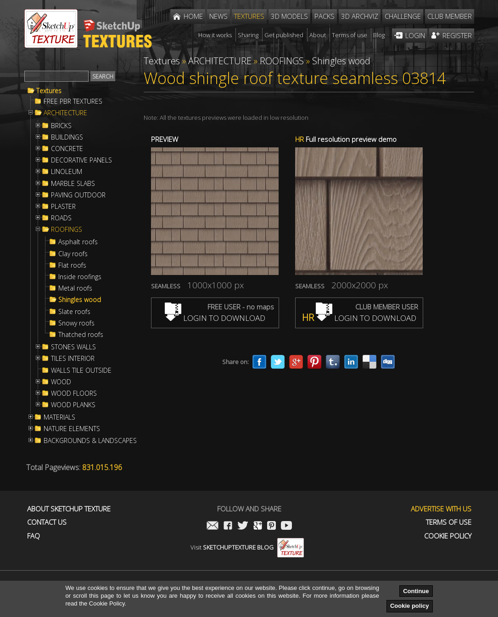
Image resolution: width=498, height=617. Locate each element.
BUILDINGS (67, 137)
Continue (416, 591)
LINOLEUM (66, 172)
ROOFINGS (66, 229)
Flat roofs (72, 265)
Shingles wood (79, 300)
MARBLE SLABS (73, 183)
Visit (247, 547)
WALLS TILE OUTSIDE (81, 370)
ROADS (61, 218)
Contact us (47, 522)
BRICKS (61, 126)
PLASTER (63, 206)
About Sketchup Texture (69, 509)
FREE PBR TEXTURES (73, 101)
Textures (49, 91)
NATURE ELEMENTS (72, 429)
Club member (449, 16)
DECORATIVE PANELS (81, 160)
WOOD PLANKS (73, 405)
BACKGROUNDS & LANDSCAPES (90, 441)
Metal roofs (75, 288)
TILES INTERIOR (73, 358)
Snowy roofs (76, 323)
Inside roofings (79, 277)
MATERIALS (59, 417)
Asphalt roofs (78, 242)
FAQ (33, 536)
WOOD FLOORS (74, 393)
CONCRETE (67, 149)
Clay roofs (73, 254)
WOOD (61, 382)
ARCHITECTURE (65, 113)
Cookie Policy (447, 536)
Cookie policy (409, 605)
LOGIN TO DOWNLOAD (215, 318)
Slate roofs (74, 312)
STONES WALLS (73, 347)
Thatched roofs (80, 335)
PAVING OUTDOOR (78, 195)
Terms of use (448, 522)
